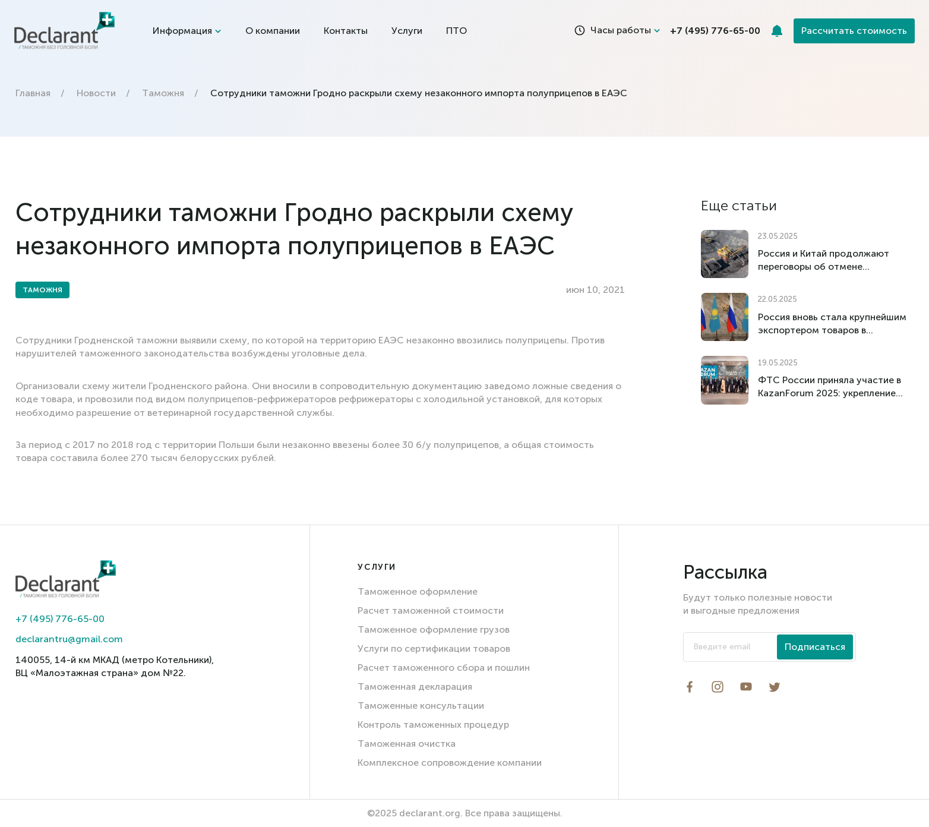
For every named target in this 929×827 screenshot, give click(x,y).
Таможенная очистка (407, 743)
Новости (96, 93)
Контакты (346, 30)
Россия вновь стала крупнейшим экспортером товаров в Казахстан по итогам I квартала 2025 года (832, 324)
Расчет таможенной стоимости (431, 610)
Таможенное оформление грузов (434, 629)
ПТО (456, 30)
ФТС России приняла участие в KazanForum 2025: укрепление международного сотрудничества (829, 387)
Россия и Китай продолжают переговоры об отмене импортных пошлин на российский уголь (823, 260)
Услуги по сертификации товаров (434, 648)
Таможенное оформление (418, 591)
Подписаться (815, 646)
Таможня (163, 93)
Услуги (406, 30)
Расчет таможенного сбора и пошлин (444, 667)
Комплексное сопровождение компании (450, 762)
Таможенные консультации (421, 705)
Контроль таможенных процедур (433, 724)
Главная (32, 93)
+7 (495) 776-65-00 (60, 618)
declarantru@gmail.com (69, 639)
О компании (272, 30)
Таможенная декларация (415, 686)
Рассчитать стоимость (854, 30)
